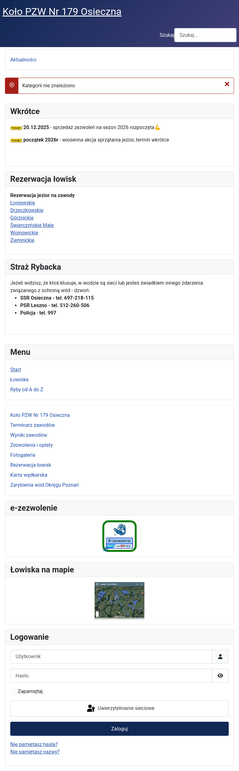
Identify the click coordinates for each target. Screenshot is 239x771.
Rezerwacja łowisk (30, 465)
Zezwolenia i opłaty (31, 445)
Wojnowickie (24, 233)
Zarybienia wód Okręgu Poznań (44, 485)
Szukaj (167, 35)
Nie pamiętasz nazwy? (35, 752)
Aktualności (23, 60)
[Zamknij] (227, 84)
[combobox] (205, 35)
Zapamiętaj (30, 691)
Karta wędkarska (28, 475)
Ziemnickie (22, 240)
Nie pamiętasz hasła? (34, 744)
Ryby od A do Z (26, 390)
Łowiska (19, 380)
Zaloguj (119, 729)
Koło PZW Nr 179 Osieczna (40, 415)
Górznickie (22, 218)
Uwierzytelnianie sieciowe (120, 708)
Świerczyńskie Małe (32, 225)
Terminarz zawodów (32, 425)
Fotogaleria (22, 455)
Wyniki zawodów (28, 435)
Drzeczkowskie (27, 210)
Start (15, 370)
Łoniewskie (22, 203)
